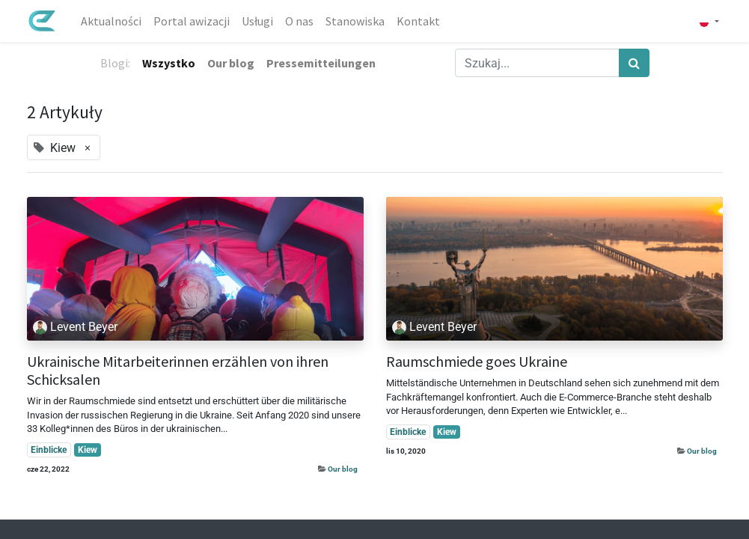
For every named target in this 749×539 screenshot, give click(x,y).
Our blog (343, 469)
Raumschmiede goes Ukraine (476, 362)
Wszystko (168, 62)
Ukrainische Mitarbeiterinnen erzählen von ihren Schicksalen (177, 371)
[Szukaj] (634, 63)
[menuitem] (111, 21)
